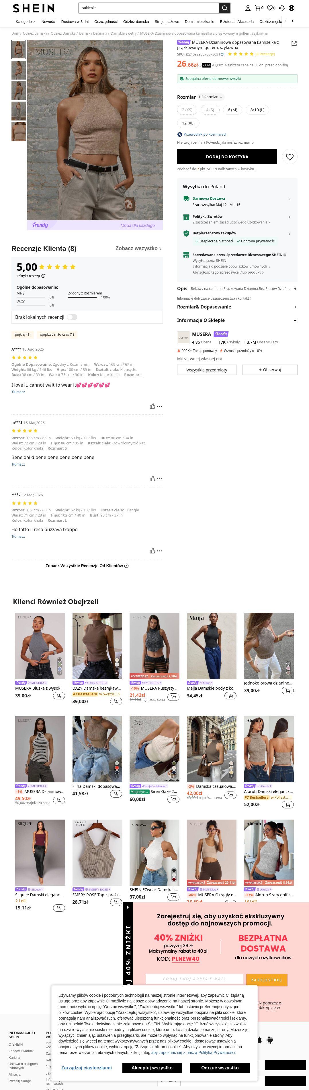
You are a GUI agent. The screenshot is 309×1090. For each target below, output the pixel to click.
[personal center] (248, 8)
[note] (154, 676)
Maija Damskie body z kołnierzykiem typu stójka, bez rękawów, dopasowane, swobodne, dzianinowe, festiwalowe (212, 688)
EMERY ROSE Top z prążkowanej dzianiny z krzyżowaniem (97, 895)
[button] (149, 8)
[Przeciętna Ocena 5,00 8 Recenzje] (251, 54)
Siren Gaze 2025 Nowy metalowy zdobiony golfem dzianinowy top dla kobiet (154, 791)
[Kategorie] (26, 21)
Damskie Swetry (123, 33)
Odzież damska (35, 33)
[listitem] (40, 660)
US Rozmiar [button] (211, 96)
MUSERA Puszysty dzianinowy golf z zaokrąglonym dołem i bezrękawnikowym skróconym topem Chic (154, 688)
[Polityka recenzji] (31, 276)
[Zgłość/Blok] (159, 406)
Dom (15, 33)
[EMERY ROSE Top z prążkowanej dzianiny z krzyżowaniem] (97, 853)
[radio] (187, 110)
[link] (258, 7)
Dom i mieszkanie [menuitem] (199, 21)
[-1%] (19, 791)
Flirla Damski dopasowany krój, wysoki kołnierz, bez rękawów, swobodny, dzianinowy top (97, 786)
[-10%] (135, 688)
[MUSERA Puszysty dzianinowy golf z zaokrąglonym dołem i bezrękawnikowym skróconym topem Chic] (154, 646)
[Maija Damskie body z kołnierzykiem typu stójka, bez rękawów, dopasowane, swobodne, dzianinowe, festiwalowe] (212, 646)
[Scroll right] (292, 21)
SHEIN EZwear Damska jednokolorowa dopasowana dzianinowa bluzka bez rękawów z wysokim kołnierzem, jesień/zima (154, 889)
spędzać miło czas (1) (57, 334)
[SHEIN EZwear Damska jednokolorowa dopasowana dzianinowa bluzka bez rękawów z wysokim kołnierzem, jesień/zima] (154, 853)
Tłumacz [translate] (18, 392)
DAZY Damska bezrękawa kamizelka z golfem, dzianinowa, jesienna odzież (97, 688)
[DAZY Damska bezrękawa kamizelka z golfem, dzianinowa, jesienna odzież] (97, 646)
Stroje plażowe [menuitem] (167, 21)
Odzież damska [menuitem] (136, 21)
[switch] (72, 317)
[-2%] (191, 786)
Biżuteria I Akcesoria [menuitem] (237, 21)
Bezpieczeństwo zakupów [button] (214, 233)
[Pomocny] (152, 406)
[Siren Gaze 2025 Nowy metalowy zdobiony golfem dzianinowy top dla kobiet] (154, 749)
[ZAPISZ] (290, 156)
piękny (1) (22, 334)
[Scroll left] (285, 21)
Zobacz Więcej (154, 928)
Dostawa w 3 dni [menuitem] (75, 21)
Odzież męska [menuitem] (271, 21)
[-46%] (192, 895)
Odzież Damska (63, 33)
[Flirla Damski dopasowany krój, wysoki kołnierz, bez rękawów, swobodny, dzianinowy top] (97, 749)
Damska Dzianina (93, 33)
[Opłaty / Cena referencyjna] (200, 65)
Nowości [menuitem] (49, 21)
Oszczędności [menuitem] (106, 21)
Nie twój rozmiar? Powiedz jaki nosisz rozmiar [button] (216, 143)
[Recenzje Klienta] (87, 249)
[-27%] (249, 895)
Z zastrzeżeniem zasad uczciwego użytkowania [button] (230, 222)
